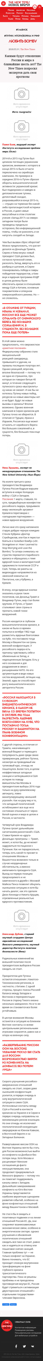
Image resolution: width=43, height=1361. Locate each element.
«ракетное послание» (14, 348)
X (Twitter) (6, 1304)
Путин (17, 19)
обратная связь (22, 1322)
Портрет (19, 13)
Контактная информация (25, 1328)
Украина (16, 16)
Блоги (5, 16)
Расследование (31, 13)
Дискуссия (20, 10)
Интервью (31, 10)
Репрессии (10, 13)
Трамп (10, 19)
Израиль (25, 16)
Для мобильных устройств (26, 1336)
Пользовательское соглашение (28, 1333)
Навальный (35, 16)
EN (35, 7)
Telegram (13, 1304)
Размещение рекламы (24, 1330)
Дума (33, 19)
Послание (7, 499)
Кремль (25, 19)
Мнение (11, 10)
